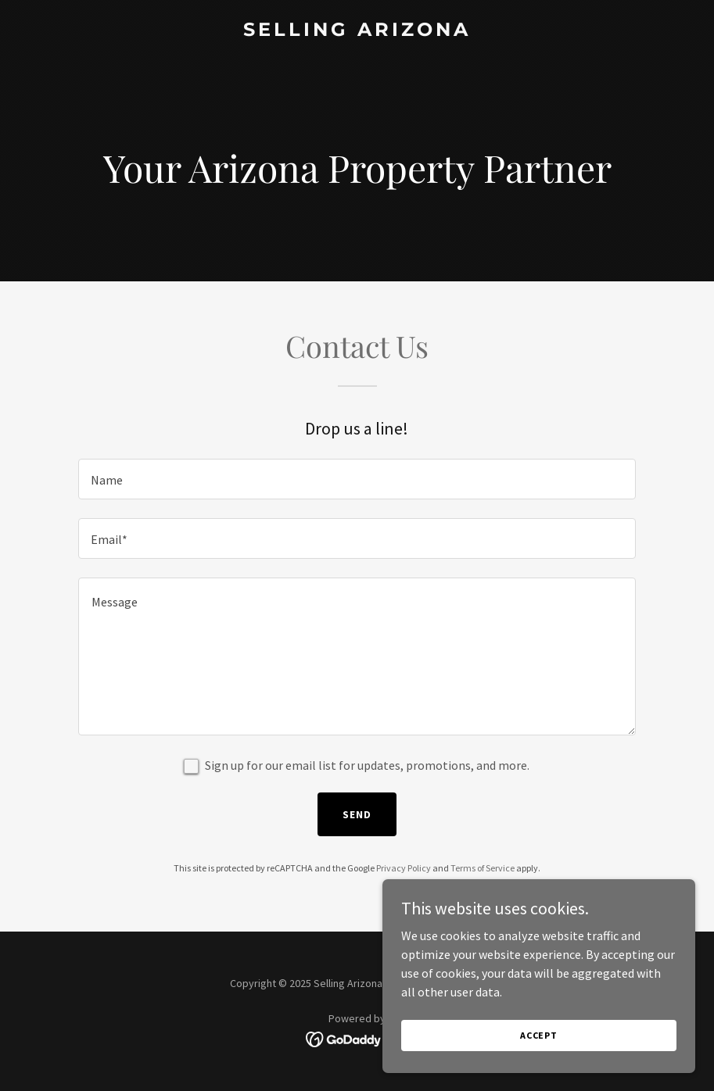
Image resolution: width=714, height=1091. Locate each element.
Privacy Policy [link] (403, 868)
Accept (539, 1035)
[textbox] (357, 479)
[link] (357, 31)
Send (357, 814)
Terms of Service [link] (482, 868)
